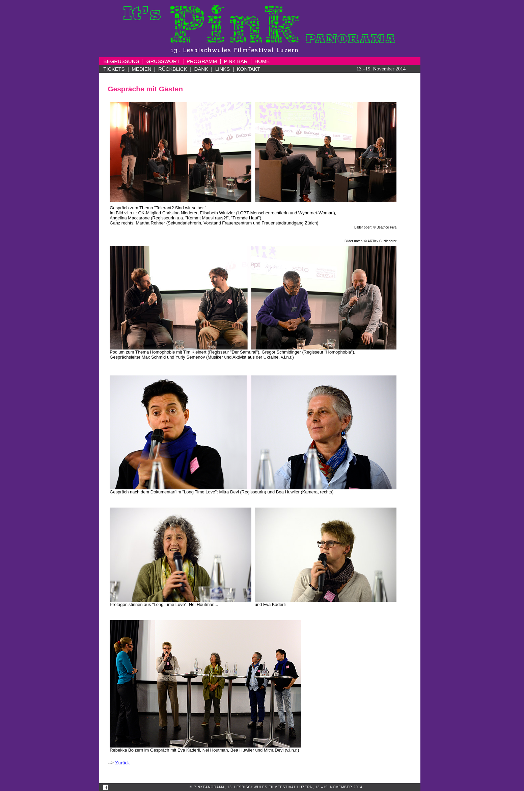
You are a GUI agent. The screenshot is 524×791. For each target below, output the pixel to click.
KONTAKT (248, 69)
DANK (201, 69)
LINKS (222, 69)
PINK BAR (236, 61)
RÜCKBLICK (172, 69)
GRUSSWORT (163, 61)
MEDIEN (141, 69)
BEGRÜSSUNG (122, 61)
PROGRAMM (202, 61)
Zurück (122, 762)
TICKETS (114, 69)
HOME (262, 61)
